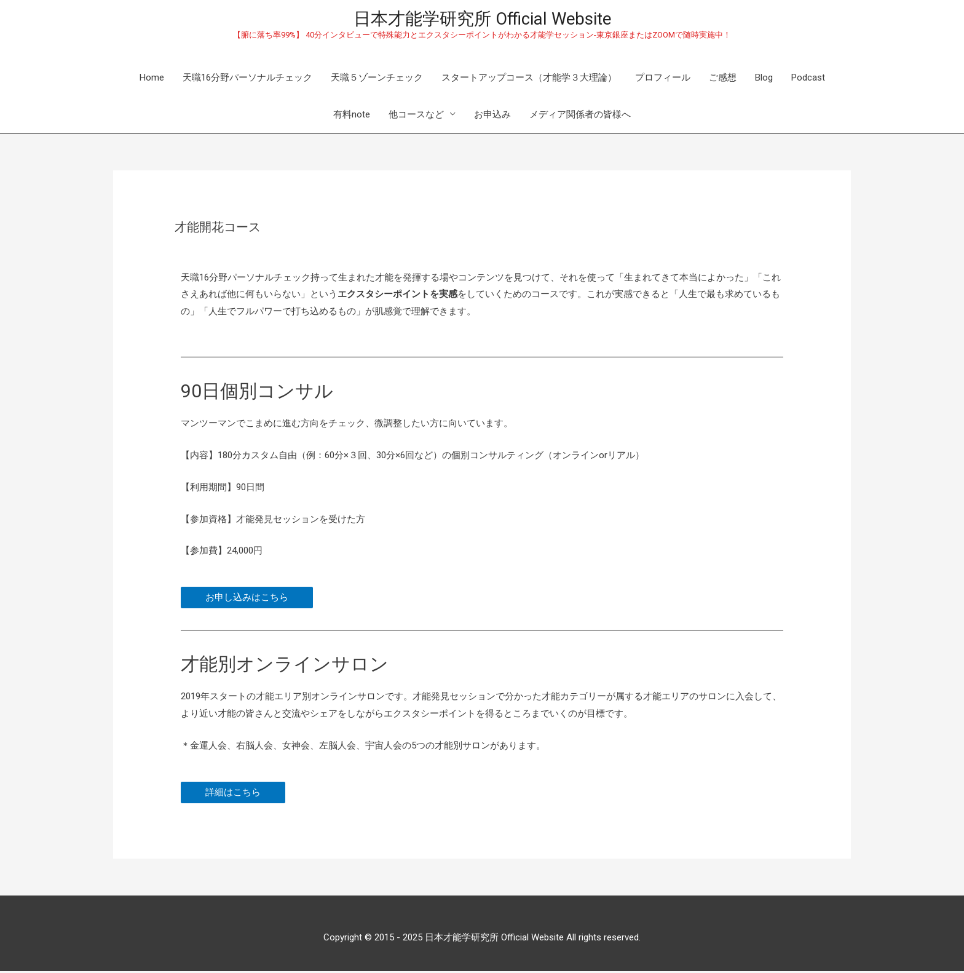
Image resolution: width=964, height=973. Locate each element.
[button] (247, 600)
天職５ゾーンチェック (377, 79)
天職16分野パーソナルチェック (247, 79)
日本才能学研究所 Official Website (482, 19)
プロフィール (662, 79)
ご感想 (723, 79)
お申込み (492, 116)
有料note (351, 116)
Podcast (808, 79)
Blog (764, 79)
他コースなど (416, 116)
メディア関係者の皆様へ (580, 116)
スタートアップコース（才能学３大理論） (529, 79)
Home (152, 79)
